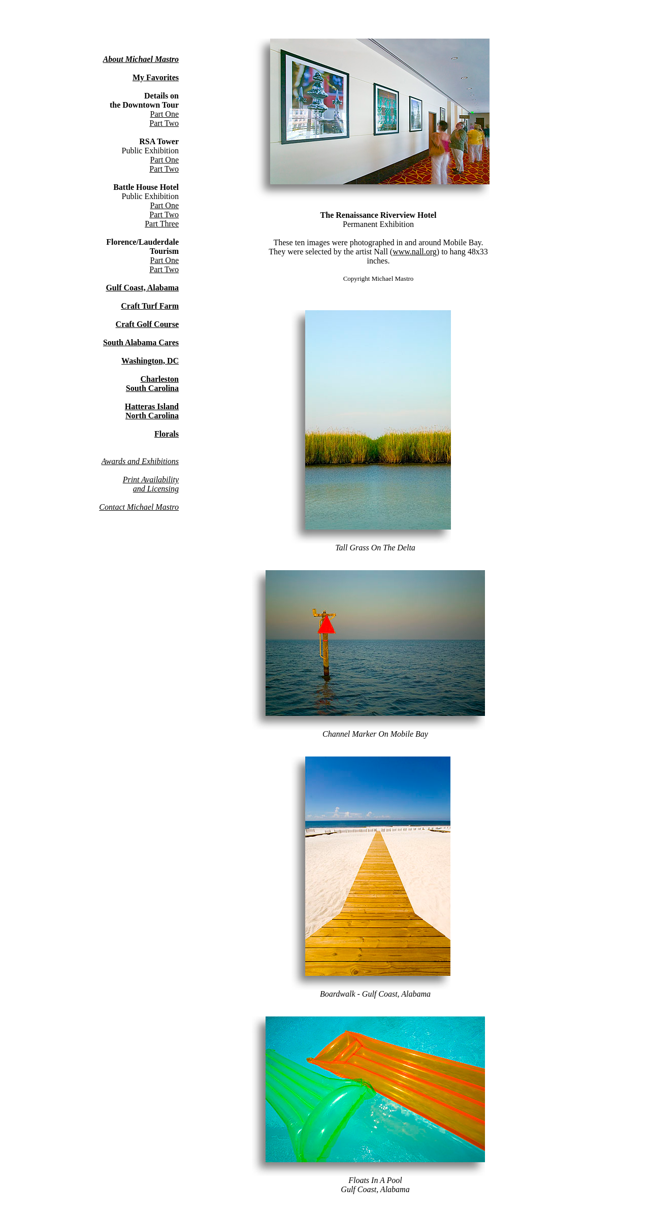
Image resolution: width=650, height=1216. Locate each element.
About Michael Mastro (141, 59)
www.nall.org (415, 251)
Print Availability (151, 479)
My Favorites (156, 77)
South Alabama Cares (141, 342)
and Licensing (156, 488)
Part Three (162, 223)
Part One (164, 114)
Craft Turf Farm (150, 306)
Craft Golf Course (147, 324)
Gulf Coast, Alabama (142, 287)
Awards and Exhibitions (140, 461)
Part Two (164, 123)
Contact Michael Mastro (139, 507)
